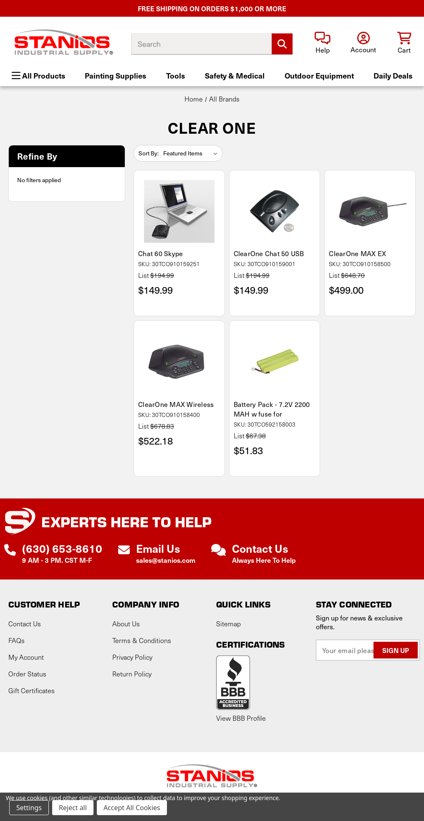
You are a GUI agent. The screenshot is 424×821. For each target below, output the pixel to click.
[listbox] (192, 153)
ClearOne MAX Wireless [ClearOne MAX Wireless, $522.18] (176, 404)
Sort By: (149, 153)
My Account (26, 657)
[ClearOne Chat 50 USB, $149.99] (275, 211)
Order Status (27, 673)
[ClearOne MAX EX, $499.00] (370, 211)
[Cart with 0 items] (404, 43)
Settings (29, 807)
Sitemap (228, 623)
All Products (38, 75)
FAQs (16, 640)
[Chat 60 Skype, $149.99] (179, 211)
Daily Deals (393, 75)
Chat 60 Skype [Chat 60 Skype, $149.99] (160, 253)
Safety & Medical (235, 75)
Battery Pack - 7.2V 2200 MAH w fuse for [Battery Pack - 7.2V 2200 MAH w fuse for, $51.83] (272, 409)
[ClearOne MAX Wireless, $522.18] (179, 361)
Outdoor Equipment (319, 75)
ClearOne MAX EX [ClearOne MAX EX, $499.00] (357, 253)
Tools (175, 75)
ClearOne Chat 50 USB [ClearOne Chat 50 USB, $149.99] (269, 253)
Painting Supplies (115, 75)
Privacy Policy (132, 657)
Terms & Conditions (141, 640)
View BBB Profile (241, 718)
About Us (126, 623)
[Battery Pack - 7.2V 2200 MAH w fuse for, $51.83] (275, 361)
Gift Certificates (31, 690)
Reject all (73, 807)
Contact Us (24, 623)
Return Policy (131, 673)
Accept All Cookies (131, 807)
